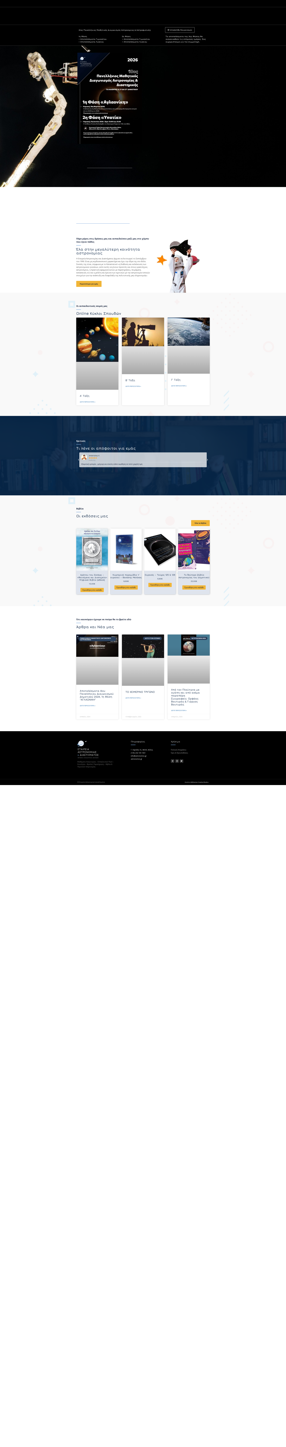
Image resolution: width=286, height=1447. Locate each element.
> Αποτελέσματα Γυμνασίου (93, 39)
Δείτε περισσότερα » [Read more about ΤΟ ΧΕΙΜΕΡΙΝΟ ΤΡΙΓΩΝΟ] (133, 718)
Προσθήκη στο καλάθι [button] (92, 610)
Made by (197, 802)
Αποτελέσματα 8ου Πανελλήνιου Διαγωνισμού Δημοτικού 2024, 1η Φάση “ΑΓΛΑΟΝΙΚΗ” (97, 715)
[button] (78, 480)
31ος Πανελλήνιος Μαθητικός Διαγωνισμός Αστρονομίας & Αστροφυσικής (115, 30)
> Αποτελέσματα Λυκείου (91, 42)
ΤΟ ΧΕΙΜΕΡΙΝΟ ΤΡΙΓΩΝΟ (140, 711)
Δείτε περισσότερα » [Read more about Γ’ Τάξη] (179, 406)
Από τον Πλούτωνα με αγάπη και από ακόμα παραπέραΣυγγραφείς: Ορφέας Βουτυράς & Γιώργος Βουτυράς (185, 717)
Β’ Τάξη (130, 400)
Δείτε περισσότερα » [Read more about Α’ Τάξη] (87, 422)
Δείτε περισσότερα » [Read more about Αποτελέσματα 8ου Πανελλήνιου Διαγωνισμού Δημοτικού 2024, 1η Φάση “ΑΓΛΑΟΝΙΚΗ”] (87, 726)
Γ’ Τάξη (175, 399)
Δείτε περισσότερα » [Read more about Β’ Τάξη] (133, 406)
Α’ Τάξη (84, 415)
